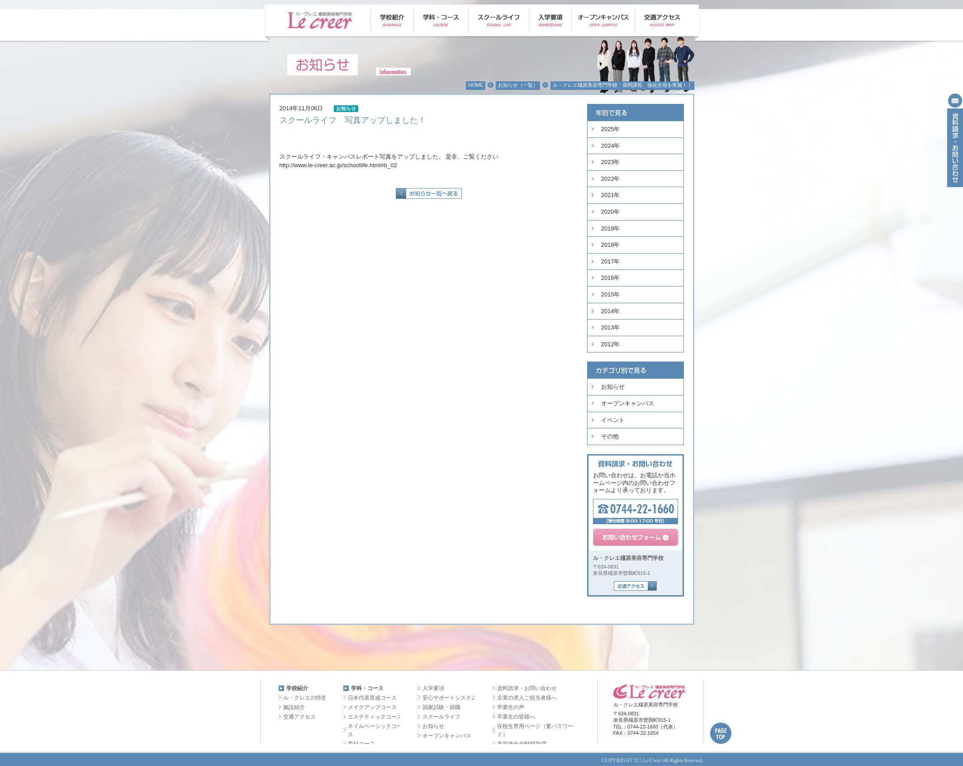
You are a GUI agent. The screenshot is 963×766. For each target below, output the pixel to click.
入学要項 (433, 688)
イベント (613, 420)
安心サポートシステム (449, 698)
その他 (610, 436)
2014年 (610, 311)
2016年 (610, 277)
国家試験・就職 (441, 707)
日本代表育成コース (372, 698)
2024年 (610, 145)
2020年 (610, 211)
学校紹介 (297, 688)
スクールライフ (441, 717)
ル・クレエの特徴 (305, 698)
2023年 (610, 162)
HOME (475, 85)
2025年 (610, 129)
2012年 (610, 344)
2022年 (610, 178)
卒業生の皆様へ (516, 717)
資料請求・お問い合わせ (527, 688)
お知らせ (613, 386)
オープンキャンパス (627, 403)
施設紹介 (294, 707)
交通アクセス (299, 717)
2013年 (610, 327)
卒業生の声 (510, 707)
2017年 (610, 261)
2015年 (610, 294)
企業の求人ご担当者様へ (527, 698)
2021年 (610, 195)
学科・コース (367, 688)
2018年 (610, 244)
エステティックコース (375, 717)
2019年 (610, 228)
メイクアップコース (372, 707)
